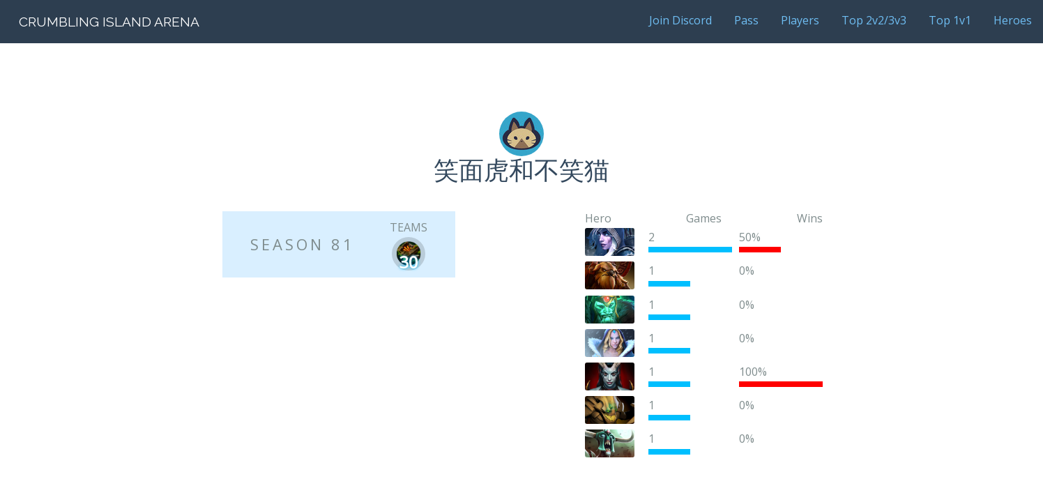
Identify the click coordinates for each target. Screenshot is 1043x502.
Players (800, 20)
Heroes (1012, 20)
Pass (746, 20)
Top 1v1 (950, 20)
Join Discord (680, 20)
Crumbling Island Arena (109, 21)
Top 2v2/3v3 (874, 20)
